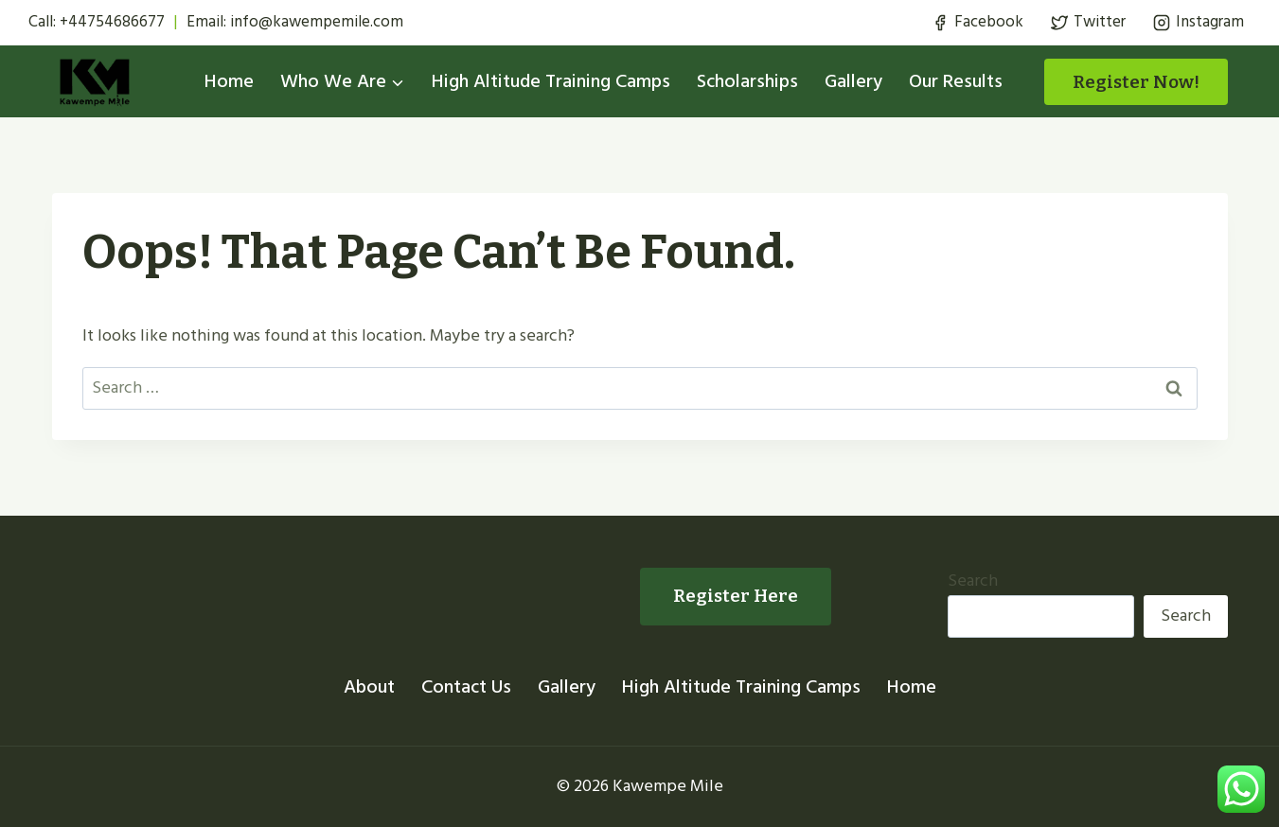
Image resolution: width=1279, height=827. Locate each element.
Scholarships (747, 81)
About (369, 687)
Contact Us (466, 687)
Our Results (956, 81)
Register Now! (1136, 82)
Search (973, 580)
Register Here (735, 596)
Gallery (853, 81)
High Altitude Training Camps (551, 81)
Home (229, 81)
